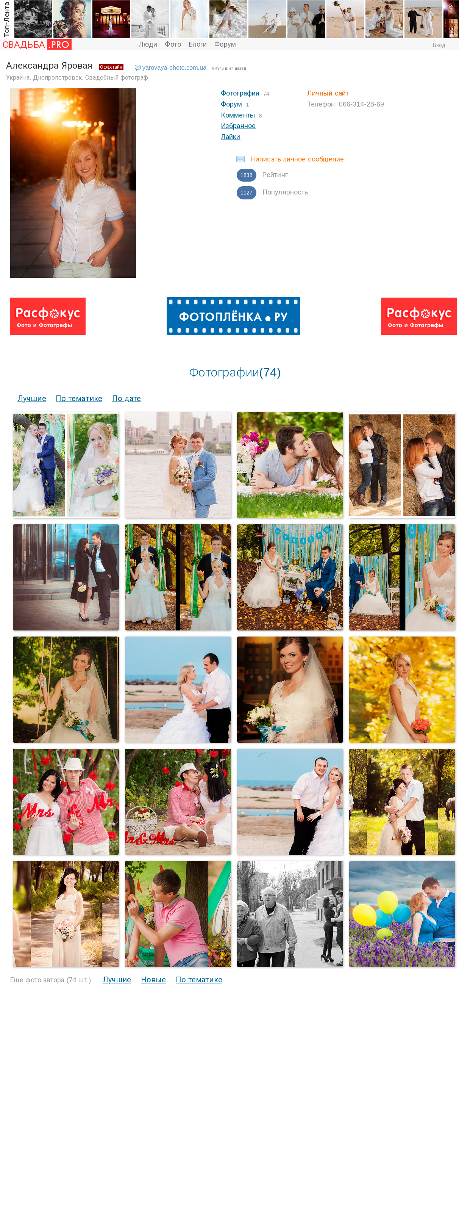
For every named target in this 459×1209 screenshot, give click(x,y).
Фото (173, 44)
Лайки (230, 137)
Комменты (238, 115)
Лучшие (31, 398)
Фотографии (240, 93)
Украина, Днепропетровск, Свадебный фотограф (77, 77)
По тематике (79, 398)
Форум (225, 44)
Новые (153, 979)
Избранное (238, 126)
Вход (439, 45)
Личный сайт (328, 93)
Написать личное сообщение (297, 159)
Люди (148, 44)
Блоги (198, 44)
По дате (126, 398)
